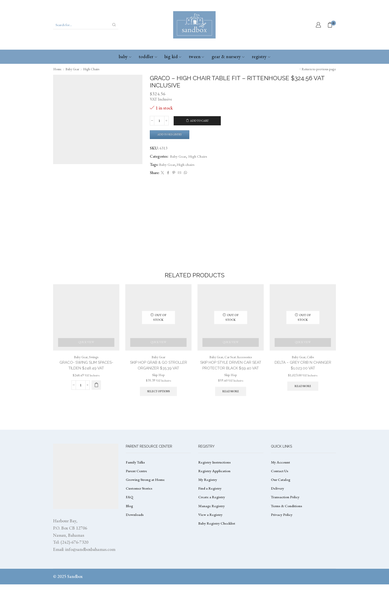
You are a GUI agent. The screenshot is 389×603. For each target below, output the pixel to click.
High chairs (186, 165)
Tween (196, 56)
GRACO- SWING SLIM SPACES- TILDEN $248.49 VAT (86, 371)
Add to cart (199, 121)
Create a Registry (212, 517)
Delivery (277, 508)
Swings (94, 363)
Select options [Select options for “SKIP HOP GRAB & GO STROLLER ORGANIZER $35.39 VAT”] (158, 398)
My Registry (208, 499)
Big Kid (172, 56)
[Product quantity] (159, 120)
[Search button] (114, 25)
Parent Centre (136, 490)
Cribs (311, 363)
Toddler (148, 56)
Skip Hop (158, 381)
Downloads (135, 535)
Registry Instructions (215, 481)
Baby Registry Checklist (217, 544)
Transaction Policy (285, 517)
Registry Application (214, 490)
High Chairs (95, 69)
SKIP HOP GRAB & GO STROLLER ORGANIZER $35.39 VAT (158, 371)
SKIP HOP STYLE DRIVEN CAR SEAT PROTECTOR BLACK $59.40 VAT (230, 374)
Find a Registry (210, 508)
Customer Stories (139, 508)
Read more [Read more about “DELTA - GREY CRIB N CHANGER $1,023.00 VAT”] (303, 393)
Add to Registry (171, 135)
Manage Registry (212, 526)
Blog (130, 526)
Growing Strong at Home (146, 499)
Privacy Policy (282, 535)
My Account (280, 481)
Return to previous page (319, 69)
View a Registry (210, 535)
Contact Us (280, 490)
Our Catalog (281, 499)
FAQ (129, 517)
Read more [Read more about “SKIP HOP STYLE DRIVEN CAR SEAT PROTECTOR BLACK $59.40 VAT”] (231, 404)
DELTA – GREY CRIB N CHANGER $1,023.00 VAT (303, 371)
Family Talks (136, 481)
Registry (261, 56)
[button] (96, 391)
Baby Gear (74, 69)
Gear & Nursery (228, 56)
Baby (125, 56)
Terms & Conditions (287, 526)
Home (58, 69)
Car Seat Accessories (239, 363)
